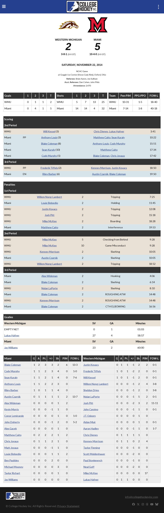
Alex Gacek (10, 428)
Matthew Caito (101, 137)
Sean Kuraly (118, 137)
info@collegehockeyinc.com (141, 497)
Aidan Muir (89, 422)
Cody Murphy (117, 143)
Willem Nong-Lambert (49, 196)
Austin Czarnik (100, 174)
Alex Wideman (49, 276)
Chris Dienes (101, 131)
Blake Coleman (49, 143)
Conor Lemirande (14, 415)
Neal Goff (88, 466)
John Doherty (12, 422)
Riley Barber (49, 174)
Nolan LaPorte (49, 288)
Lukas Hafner (116, 131)
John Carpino (90, 409)
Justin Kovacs (119, 167)
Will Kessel (49, 131)
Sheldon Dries (91, 390)
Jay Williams (11, 347)
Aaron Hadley (91, 428)
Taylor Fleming (91, 447)
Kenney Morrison (101, 167)
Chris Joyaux (118, 155)
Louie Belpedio (49, 202)
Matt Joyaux (11, 447)
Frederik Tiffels (49, 167)
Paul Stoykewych (92, 460)
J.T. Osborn (89, 415)
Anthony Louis (49, 137)
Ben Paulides (11, 460)
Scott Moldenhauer (94, 454)
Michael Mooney (13, 466)
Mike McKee (49, 221)
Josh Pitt (49, 215)
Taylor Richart (12, 473)
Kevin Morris (11, 409)
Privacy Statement (68, 506)
